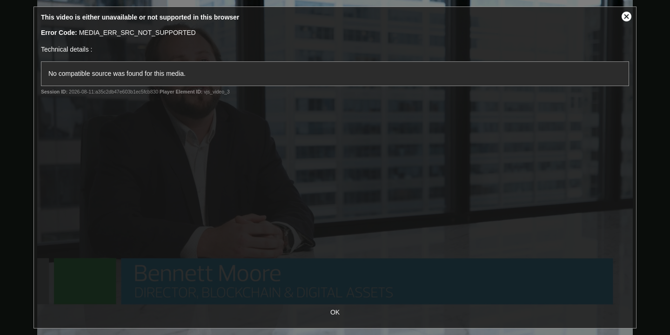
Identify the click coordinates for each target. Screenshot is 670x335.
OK (335, 312)
